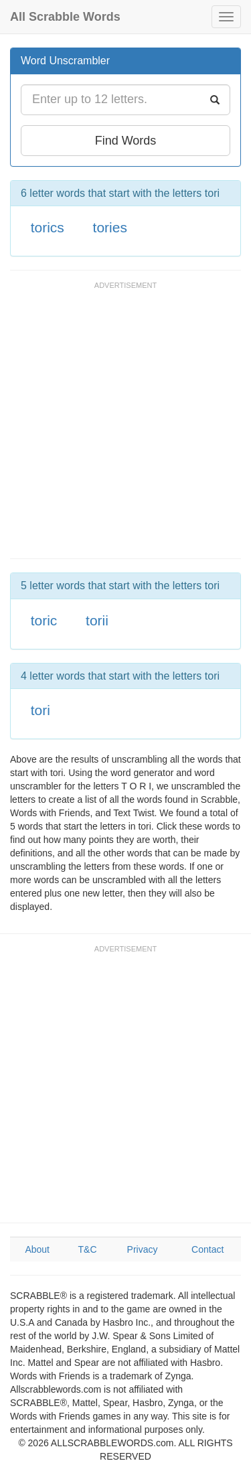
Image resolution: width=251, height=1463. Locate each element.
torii (97, 620)
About (37, 1249)
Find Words (126, 140)
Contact (207, 1249)
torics (47, 227)
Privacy (142, 1249)
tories (110, 227)
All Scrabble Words (65, 16)
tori (40, 710)
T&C (87, 1249)
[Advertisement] (125, 426)
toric (44, 620)
